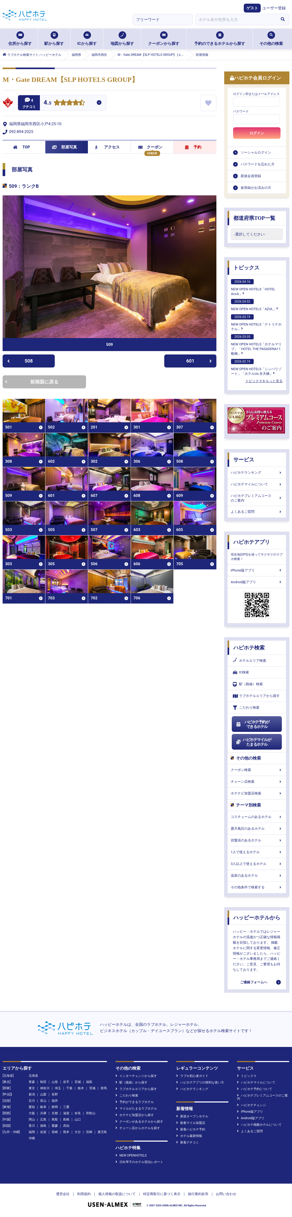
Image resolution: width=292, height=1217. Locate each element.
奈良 (78, 1113)
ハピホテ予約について (254, 1089)
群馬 (104, 1088)
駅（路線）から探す (131, 1082)
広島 (43, 1119)
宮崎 (89, 1132)
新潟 (32, 1094)
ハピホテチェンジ (251, 1105)
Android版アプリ (257, 582)
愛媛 (55, 1126)
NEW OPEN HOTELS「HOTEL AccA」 (253, 287)
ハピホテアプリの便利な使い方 (200, 1082)
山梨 (43, 1094)
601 (199, 361)
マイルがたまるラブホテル (136, 1108)
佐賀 (43, 1132)
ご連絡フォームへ (253, 982)
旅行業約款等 (198, 1194)
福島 (89, 1082)
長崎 (55, 1132)
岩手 (66, 1082)
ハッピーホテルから (256, 917)
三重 (66, 1107)
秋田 (43, 1082)
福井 (55, 1100)
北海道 (33, 1075)
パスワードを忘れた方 (258, 164)
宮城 (78, 1082)
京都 (55, 1113)
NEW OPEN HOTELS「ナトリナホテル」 (256, 322)
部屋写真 (64, 147)
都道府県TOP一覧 (254, 218)
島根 (66, 1119)
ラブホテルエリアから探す (256, 696)
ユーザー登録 (274, 8)
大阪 (32, 1113)
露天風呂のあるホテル (257, 828)
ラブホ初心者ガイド (192, 1076)
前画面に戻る (31, 381)
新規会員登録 (251, 176)
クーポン (150, 147)
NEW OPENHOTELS (131, 1155)
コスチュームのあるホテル (257, 817)
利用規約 (84, 1194)
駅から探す (54, 38)
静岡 (55, 1107)
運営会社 (63, 1194)
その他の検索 (271, 38)
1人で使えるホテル (257, 852)
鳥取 (55, 1119)
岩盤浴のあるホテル (257, 840)
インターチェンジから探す (136, 1076)
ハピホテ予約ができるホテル (252, 724)
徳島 (43, 1126)
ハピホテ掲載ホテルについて (259, 1124)
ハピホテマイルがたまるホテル (253, 742)
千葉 (69, 1088)
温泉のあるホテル (257, 875)
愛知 (32, 1107)
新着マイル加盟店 (190, 1123)
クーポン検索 (257, 770)
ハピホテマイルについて (257, 484)
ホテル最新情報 (189, 1136)
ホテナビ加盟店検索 (257, 793)
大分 (78, 1132)
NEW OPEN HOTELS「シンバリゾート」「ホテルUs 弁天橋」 (256, 367)
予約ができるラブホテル (134, 1102)
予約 (193, 147)
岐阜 (43, 1107)
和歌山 (90, 1113)
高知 (66, 1126)
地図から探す (122, 38)
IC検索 (241, 672)
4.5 (47, 103)
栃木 (81, 1088)
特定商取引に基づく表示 (161, 1194)
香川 (32, 1126)
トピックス (246, 267)
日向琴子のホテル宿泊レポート (139, 1162)
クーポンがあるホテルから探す (139, 1121)
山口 (78, 1119)
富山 (43, 1100)
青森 (32, 1082)
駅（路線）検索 (248, 684)
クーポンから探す (163, 38)
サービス (243, 459)
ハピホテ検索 (249, 647)
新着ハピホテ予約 (190, 1129)
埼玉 (58, 1088)
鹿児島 (102, 1132)
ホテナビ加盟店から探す (134, 1115)
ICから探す (86, 38)
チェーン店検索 (257, 782)
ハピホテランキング (257, 472)
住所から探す (20, 38)
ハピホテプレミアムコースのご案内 (257, 498)
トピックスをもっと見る (264, 381)
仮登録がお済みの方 (256, 188)
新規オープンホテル (192, 1116)
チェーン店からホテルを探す (137, 1128)
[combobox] (235, 19)
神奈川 (45, 1088)
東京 (32, 1088)
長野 (55, 1094)
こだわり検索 (246, 708)
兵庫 (43, 1113)
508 (20, 361)
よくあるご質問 (257, 512)
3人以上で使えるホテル (257, 864)
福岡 (32, 1132)
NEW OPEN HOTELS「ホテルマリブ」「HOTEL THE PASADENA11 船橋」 (256, 345)
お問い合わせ (226, 1194)
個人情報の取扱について (117, 1194)
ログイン (257, 133)
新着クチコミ (187, 1142)
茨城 (92, 1088)
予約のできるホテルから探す (219, 38)
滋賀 (66, 1113)
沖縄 (32, 1138)
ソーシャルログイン (256, 152)
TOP (21, 147)
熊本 (66, 1132)
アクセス (107, 147)
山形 (55, 1082)
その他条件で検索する (257, 887)
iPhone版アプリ (257, 570)
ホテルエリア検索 (249, 660)
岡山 (32, 1119)
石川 (32, 1100)
